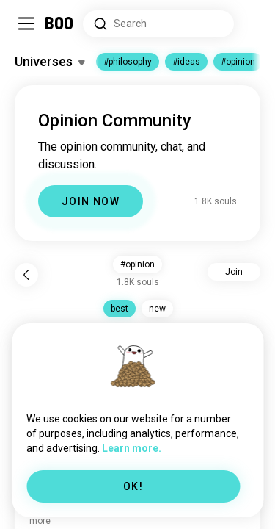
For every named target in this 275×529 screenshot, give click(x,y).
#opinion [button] (137, 264)
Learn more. (131, 448)
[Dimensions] (251, 23)
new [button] (157, 308)
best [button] (119, 308)
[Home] (59, 23)
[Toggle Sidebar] (26, 23)
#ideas (186, 62)
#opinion (238, 62)
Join (234, 272)
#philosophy (127, 62)
